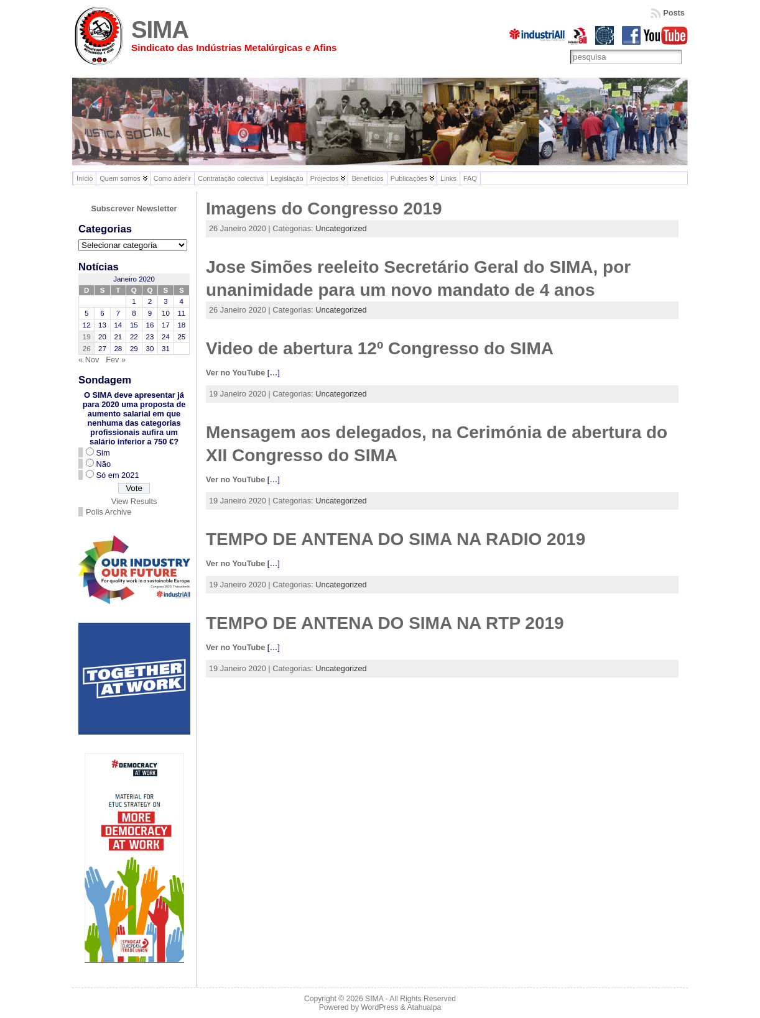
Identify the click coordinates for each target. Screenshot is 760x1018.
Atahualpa (424, 1007)
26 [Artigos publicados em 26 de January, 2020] (87, 348)
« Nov (88, 359)
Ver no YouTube (235, 372)
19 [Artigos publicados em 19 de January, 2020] (87, 337)
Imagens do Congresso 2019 (324, 208)
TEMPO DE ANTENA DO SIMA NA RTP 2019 (385, 623)
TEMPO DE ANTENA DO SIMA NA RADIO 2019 (395, 539)
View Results (134, 501)
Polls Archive (108, 511)
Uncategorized (341, 228)
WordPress (379, 1007)
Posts (674, 12)
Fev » (116, 359)
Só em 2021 (117, 475)
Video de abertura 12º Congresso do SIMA (380, 348)
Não (103, 464)
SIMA (159, 29)
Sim (103, 452)
